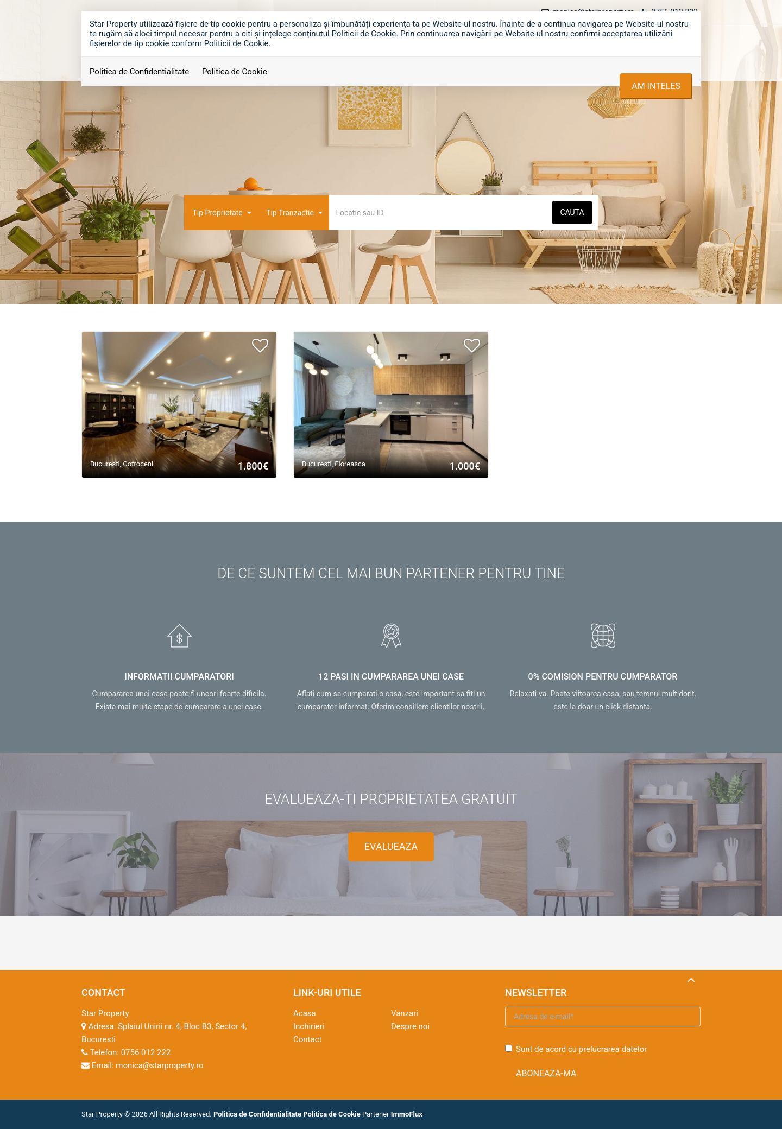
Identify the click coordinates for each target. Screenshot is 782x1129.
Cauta (572, 212)
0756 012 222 (146, 1052)
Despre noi (410, 1026)
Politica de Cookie (234, 72)
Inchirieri (309, 1026)
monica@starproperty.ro (159, 1065)
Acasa (304, 1013)
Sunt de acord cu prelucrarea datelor (576, 1049)
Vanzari (404, 1013)
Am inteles (656, 86)
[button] (221, 212)
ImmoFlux (406, 1114)
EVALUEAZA (391, 846)
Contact (307, 1039)
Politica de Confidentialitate (139, 72)
